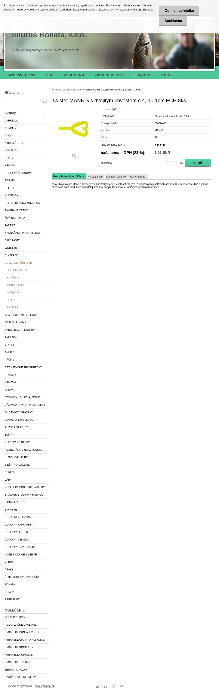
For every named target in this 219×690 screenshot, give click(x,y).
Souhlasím (173, 21)
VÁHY (8, 479)
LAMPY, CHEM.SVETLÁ (19, 419)
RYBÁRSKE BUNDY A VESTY (22, 632)
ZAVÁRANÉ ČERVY (16, 210)
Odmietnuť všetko (179, 10)
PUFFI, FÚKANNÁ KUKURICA (22, 202)
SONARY (10, 584)
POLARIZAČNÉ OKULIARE (21, 624)
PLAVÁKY (10, 374)
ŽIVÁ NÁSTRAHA (15, 217)
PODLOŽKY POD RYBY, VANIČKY (25, 487)
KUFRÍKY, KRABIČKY (17, 442)
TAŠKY (9, 434)
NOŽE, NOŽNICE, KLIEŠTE (21, 554)
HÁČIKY (9, 359)
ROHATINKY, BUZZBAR (19, 517)
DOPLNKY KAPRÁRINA (19, 524)
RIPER (11, 300)
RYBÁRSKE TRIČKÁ (17, 662)
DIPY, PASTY (12, 240)
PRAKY (9, 569)
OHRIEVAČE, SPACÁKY (19, 412)
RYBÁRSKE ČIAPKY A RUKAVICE (24, 639)
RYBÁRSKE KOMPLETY (19, 647)
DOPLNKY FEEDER (16, 532)
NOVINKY (10, 128)
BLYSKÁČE (11, 255)
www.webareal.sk (45, 686)
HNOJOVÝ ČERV (17, 270)
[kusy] (171, 163)
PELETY (10, 188)
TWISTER (12, 307)
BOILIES (10, 180)
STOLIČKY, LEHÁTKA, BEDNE (22, 397)
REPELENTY (12, 599)
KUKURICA (11, 195)
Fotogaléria (142, 75)
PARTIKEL (11, 225)
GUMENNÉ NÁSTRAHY (19, 262)
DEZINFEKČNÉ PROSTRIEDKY (23, 367)
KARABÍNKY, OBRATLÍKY (20, 330)
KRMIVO (10, 165)
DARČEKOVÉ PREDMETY (20, 677)
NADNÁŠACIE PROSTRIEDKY (22, 232)
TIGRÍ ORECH (15, 285)
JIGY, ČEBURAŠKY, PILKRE (21, 315)
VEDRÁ (9, 562)
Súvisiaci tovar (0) (116, 176)
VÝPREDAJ (11, 120)
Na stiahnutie (95, 176)
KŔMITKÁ (10, 382)
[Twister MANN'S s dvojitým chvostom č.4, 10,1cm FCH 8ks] (74, 134)
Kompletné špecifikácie (68, 176)
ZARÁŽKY (10, 337)
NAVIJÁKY (11, 150)
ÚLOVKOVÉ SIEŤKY (17, 457)
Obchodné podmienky (109, 75)
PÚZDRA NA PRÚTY (17, 427)
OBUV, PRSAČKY (15, 617)
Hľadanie (12, 92)
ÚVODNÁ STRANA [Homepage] (22, 75)
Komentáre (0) (138, 176)
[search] (43, 101)
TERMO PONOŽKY (16, 669)
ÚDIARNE (10, 592)
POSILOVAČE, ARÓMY (18, 173)
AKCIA (8, 135)
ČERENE (10, 472)
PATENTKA (13, 292)
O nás (49, 75)
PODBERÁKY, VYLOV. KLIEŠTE (23, 449)
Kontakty (166, 75)
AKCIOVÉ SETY (14, 143)
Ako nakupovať (74, 75)
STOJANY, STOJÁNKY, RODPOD (24, 494)
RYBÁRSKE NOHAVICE (19, 654)
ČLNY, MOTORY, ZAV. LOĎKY (22, 577)
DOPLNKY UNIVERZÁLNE (20, 547)
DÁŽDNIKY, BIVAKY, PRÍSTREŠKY (25, 404)
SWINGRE (11, 509)
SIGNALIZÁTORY (15, 502)
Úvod (54, 90)
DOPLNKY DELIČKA (17, 539)
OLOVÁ (9, 389)
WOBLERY (11, 247)
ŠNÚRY (9, 352)
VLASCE (10, 345)
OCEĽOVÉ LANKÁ (15, 322)
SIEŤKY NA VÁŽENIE (17, 464)
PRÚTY (9, 158)
